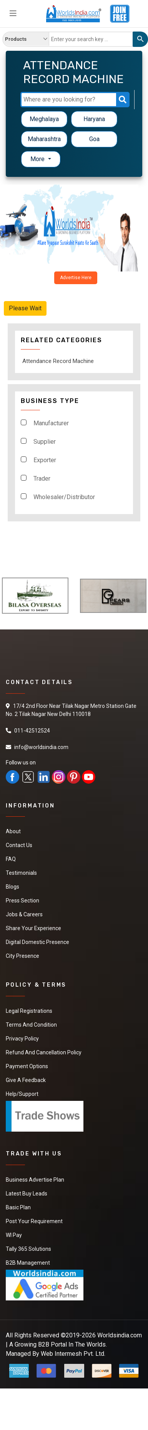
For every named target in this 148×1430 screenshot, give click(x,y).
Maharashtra (44, 139)
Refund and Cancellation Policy (43, 1052)
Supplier (44, 441)
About (13, 831)
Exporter (44, 460)
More (38, 159)
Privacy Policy (22, 1038)
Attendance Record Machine (58, 361)
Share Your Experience (33, 928)
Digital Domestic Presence (37, 942)
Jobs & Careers (24, 914)
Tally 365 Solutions (28, 1249)
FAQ (11, 859)
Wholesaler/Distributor (64, 497)
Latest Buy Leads (26, 1193)
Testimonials (21, 873)
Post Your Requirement (34, 1221)
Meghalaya (44, 119)
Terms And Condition (31, 1025)
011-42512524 (32, 730)
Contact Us (19, 845)
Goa (94, 139)
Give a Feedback (26, 1080)
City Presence (22, 956)
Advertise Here (75, 277)
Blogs (12, 887)
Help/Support (22, 1094)
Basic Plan (18, 1207)
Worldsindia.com (119, 1335)
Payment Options (27, 1066)
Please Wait (25, 308)
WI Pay (14, 1235)
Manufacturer (51, 423)
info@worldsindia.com (41, 747)
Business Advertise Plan (35, 1180)
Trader (41, 478)
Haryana (94, 119)
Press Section (22, 900)
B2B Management (28, 1263)
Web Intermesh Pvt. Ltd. (73, 1353)
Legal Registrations (29, 1011)
